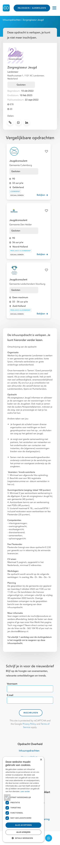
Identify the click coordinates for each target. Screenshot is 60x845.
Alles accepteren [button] (23, 825)
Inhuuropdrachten (12, 19)
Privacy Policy (29, 723)
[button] (23, 838)
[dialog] (23, 799)
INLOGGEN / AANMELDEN (32, 8)
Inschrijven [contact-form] (30, 712)
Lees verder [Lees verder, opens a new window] (25, 791)
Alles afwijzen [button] (23, 832)
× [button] (41, 760)
